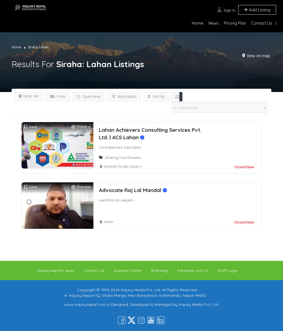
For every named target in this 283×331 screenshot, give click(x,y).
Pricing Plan (235, 23)
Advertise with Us (192, 270)
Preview (81, 126)
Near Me (29, 96)
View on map (258, 55)
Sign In (229, 10)
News (213, 23)
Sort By (156, 96)
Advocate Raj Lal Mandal (133, 190)
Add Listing (257, 9)
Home (197, 23)
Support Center (128, 270)
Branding (159, 270)
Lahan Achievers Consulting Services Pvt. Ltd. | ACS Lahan (150, 134)
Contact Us (261, 23)
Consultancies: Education (120, 147)
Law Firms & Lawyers (116, 200)
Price (57, 96)
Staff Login (228, 270)
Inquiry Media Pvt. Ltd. (199, 304)
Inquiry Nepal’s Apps (55, 270)
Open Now (88, 96)
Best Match (124, 96)
